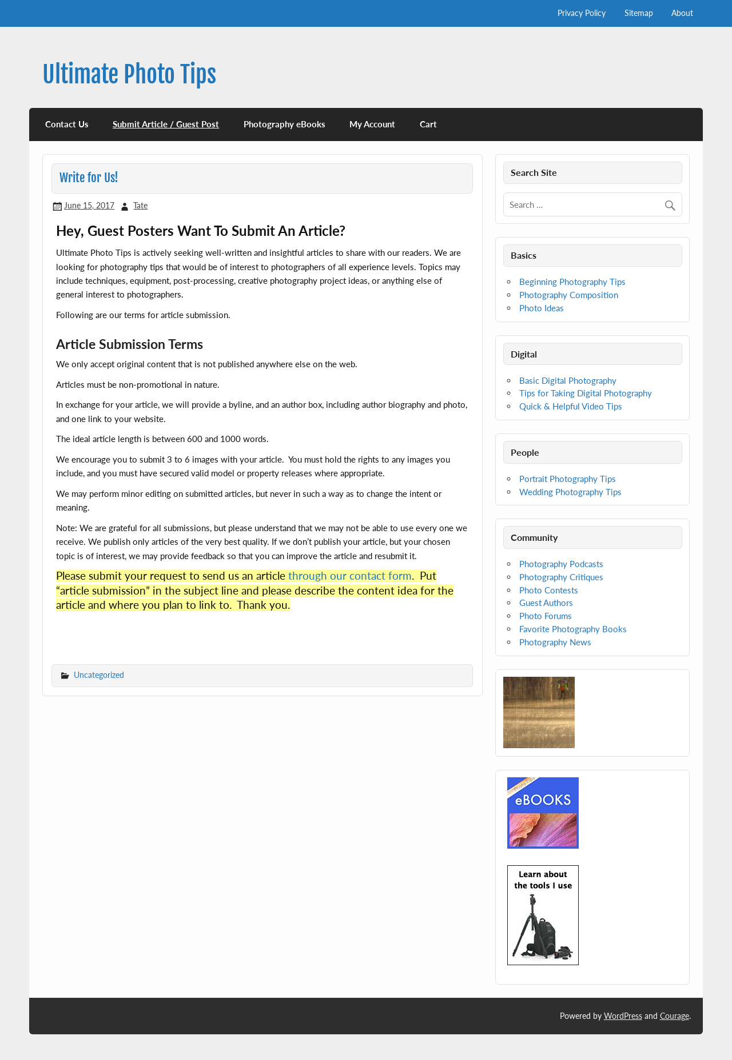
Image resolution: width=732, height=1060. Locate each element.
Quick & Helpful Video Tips (570, 406)
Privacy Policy (582, 13)
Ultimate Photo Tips (129, 74)
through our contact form (350, 575)
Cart (428, 124)
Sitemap (638, 13)
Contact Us (67, 124)
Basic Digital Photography (567, 380)
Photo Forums (545, 616)
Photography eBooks (284, 124)
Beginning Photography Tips (572, 281)
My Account (372, 124)
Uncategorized (99, 675)
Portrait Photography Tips (567, 478)
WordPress (623, 1016)
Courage (674, 1016)
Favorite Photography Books (573, 629)
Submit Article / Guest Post (166, 124)
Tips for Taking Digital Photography (585, 393)
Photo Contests (548, 590)
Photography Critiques (561, 577)
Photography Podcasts (561, 564)
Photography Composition (568, 295)
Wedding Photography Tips (570, 492)
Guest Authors (546, 602)
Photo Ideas (541, 308)
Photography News (555, 642)
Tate (140, 205)
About (682, 13)
